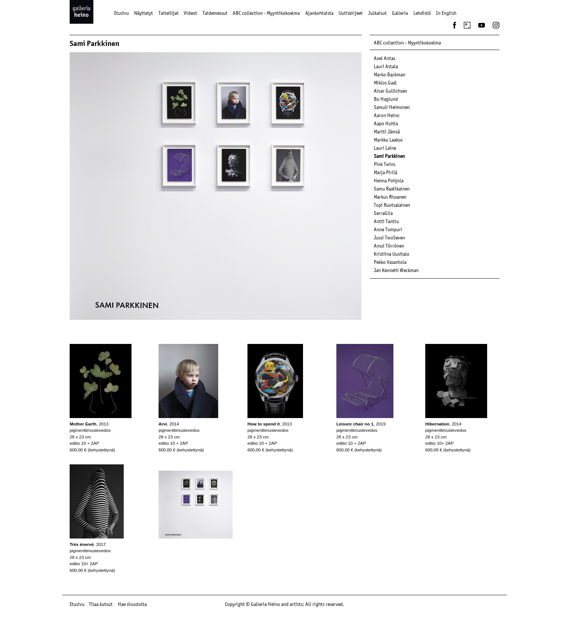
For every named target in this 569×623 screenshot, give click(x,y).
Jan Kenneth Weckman (396, 270)
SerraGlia (383, 213)
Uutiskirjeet (351, 13)
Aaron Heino (386, 115)
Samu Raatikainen (392, 189)
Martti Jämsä (387, 132)
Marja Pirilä (385, 172)
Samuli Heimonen (392, 107)
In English (446, 13)
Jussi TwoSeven (389, 238)
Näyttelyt (143, 13)
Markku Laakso (388, 140)
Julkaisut (377, 13)
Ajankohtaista (319, 13)
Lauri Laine (385, 148)
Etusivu (121, 13)
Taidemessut (215, 13)
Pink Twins (384, 164)
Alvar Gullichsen (390, 91)
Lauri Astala (386, 66)
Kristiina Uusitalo (391, 254)
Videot (190, 13)
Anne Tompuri (388, 229)
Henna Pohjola (388, 180)
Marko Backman (389, 74)
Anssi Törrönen (389, 246)
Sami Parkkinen (389, 156)
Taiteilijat (169, 13)
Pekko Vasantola (390, 262)
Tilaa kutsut (101, 604)
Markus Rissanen (390, 197)
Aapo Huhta (386, 123)
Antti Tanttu (386, 221)
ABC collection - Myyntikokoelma (266, 13)
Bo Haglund (386, 99)
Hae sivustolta (132, 604)
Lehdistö (422, 13)
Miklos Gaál (385, 83)
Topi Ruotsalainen (392, 205)
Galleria (400, 13)
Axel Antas (384, 58)
